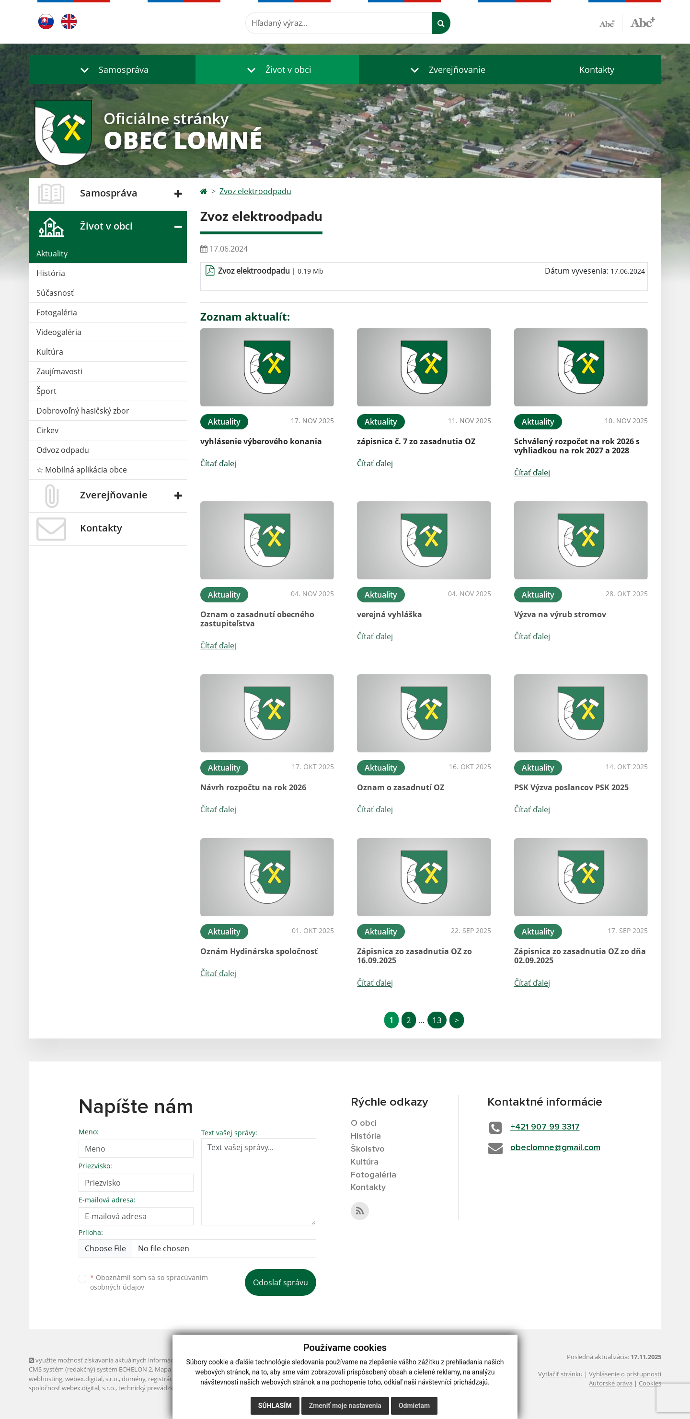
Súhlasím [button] (275, 1405)
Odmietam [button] (414, 1405)
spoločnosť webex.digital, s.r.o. (72, 1388)
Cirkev (47, 430)
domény (133, 1378)
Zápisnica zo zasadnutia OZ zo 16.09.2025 (414, 956)
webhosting (45, 1378)
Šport (46, 391)
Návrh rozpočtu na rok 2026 (253, 787)
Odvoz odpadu (62, 450)
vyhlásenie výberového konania (261, 441)
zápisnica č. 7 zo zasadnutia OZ (416, 441)
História (50, 273)
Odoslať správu (280, 1282)
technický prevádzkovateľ (154, 1388)
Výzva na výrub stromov (560, 614)
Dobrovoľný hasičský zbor (82, 410)
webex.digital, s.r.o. (92, 1378)
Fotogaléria (56, 312)
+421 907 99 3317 (545, 1127)
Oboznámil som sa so (149, 1282)
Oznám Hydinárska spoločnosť (259, 951)
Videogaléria (58, 332)
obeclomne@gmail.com (555, 1147)
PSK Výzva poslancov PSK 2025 (571, 787)
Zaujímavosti (59, 371)
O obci (364, 1123)
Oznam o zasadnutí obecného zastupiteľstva (257, 619)
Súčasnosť (55, 293)
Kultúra (49, 351)
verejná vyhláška (389, 614)
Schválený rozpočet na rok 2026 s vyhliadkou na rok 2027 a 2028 (577, 446)
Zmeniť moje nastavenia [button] (345, 1405)
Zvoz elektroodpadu (255, 191)
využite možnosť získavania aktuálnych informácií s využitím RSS (123, 1360)
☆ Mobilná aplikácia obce (81, 469)
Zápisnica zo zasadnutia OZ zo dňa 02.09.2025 (580, 956)
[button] (112, 69)
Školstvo (368, 1149)
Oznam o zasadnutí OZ (400, 787)
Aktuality (52, 253)
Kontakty (596, 69)
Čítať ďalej (218, 463)
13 (437, 1020)
